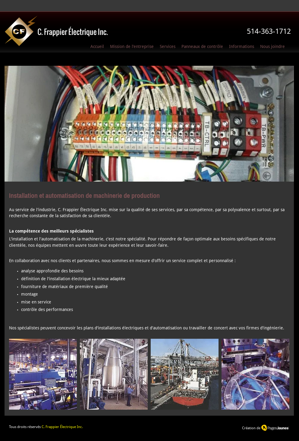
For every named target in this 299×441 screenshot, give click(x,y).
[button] (241, 46)
